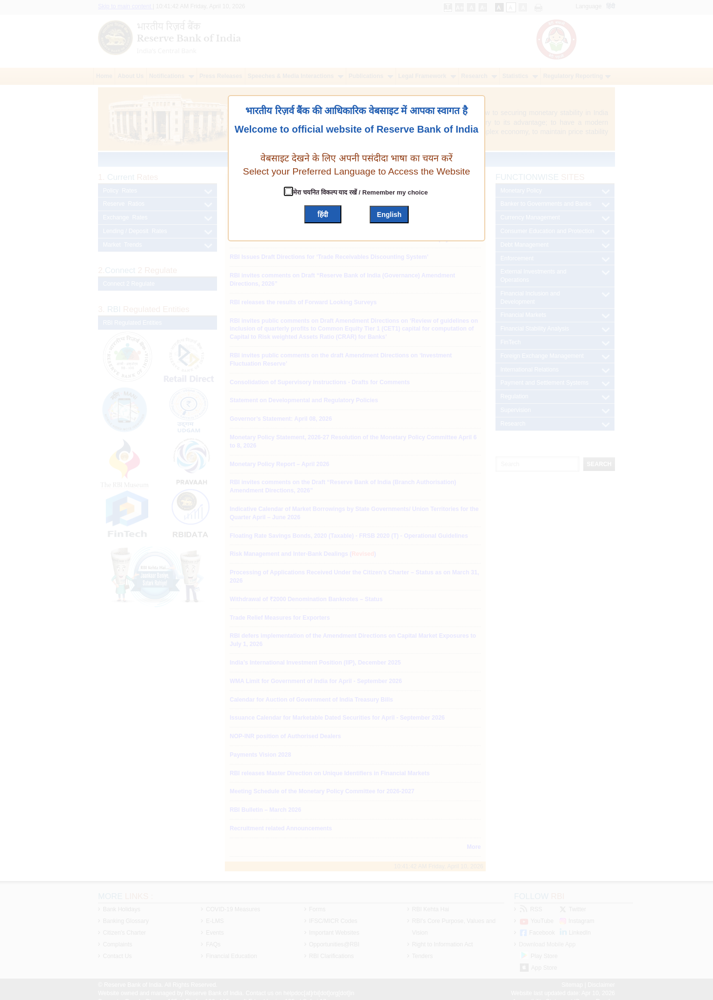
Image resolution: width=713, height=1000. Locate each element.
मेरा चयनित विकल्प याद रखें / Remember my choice (360, 192)
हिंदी (322, 214)
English (389, 214)
